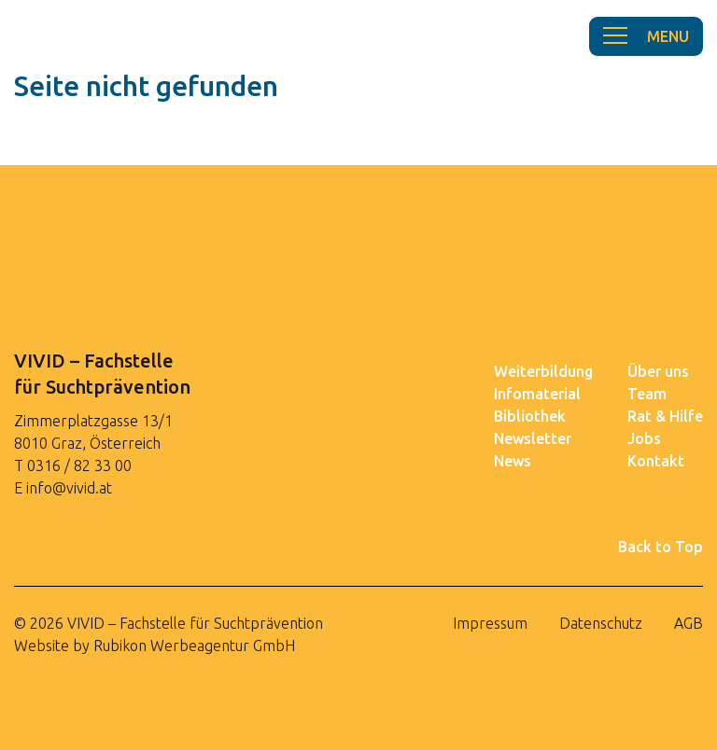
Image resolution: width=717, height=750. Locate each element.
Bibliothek (530, 416)
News (512, 460)
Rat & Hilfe (665, 416)
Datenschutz (600, 623)
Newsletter (532, 438)
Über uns (658, 371)
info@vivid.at (69, 487)
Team (647, 393)
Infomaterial (537, 393)
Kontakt (655, 460)
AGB (688, 623)
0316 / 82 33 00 (79, 465)
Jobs (644, 438)
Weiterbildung (543, 371)
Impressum (490, 623)
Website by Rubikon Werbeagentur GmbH (154, 645)
